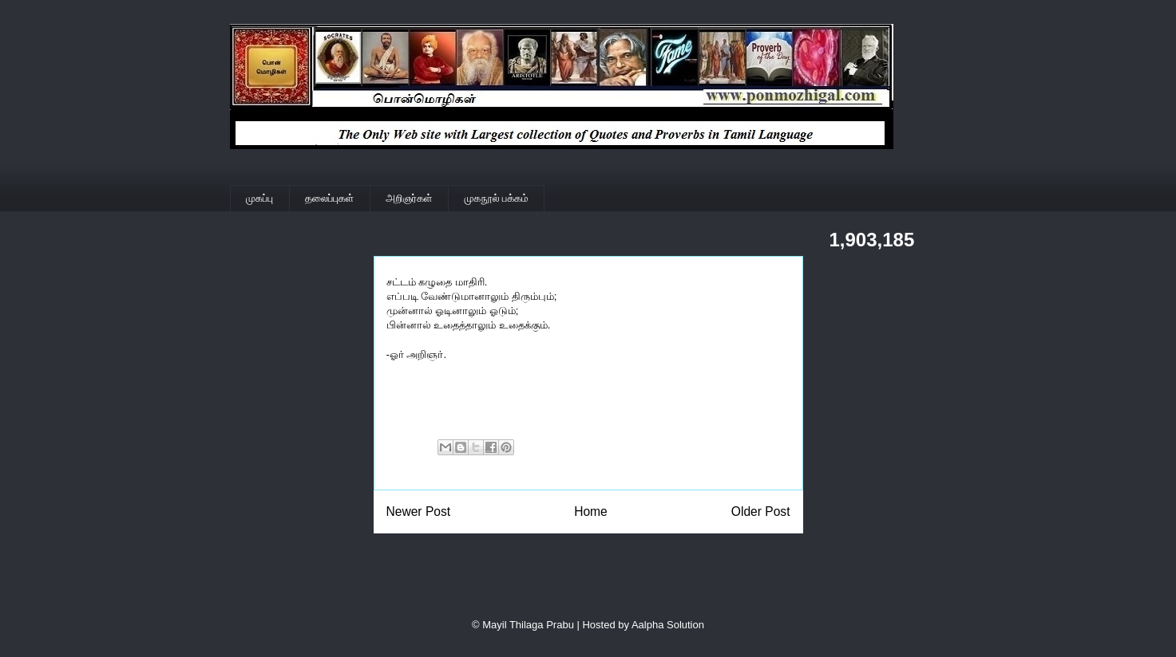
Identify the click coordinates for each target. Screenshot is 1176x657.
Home (591, 511)
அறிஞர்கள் (409, 198)
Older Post (760, 511)
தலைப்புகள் (329, 198)
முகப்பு (259, 198)
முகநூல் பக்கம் (497, 198)
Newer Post (418, 511)
